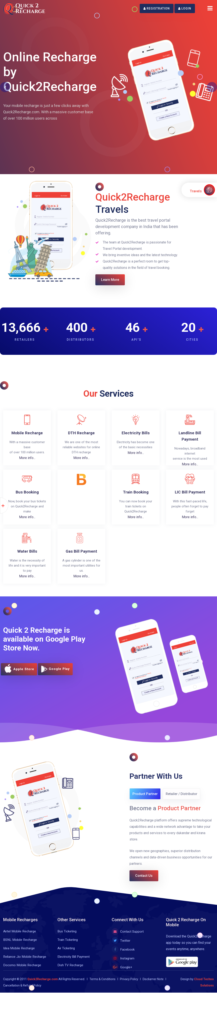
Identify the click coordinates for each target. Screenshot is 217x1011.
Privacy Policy (129, 984)
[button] (5, 87)
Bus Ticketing (67, 937)
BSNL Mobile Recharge (20, 945)
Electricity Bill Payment (74, 962)
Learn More (113, 281)
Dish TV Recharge (70, 971)
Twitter (121, 946)
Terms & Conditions (102, 984)
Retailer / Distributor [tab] (184, 796)
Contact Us (147, 880)
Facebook (123, 955)
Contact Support (128, 937)
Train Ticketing (68, 945)
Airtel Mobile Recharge (20, 937)
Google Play (60, 672)
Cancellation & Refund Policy (22, 991)
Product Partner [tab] (146, 796)
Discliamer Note (153, 984)
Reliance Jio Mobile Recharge (25, 962)
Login (184, 8)
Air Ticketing (66, 954)
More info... (27, 459)
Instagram (123, 964)
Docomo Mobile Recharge (22, 971)
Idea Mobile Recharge (19, 954)
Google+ (122, 973)
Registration (156, 8)
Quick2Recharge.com (42, 984)
